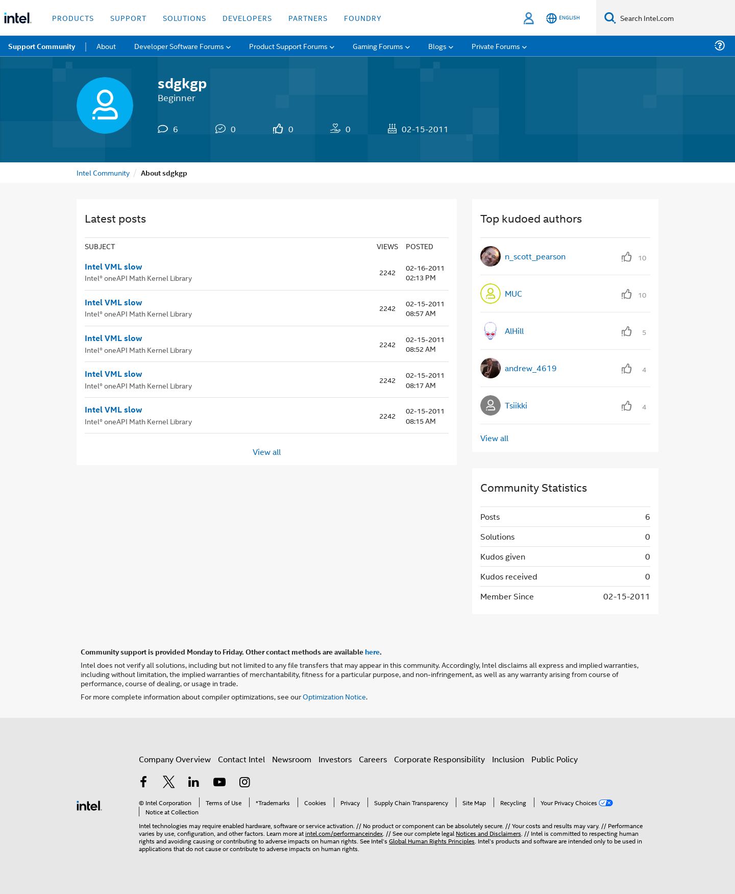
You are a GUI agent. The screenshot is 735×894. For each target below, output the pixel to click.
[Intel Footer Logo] (89, 804)
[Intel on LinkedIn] (194, 783)
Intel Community (103, 172)
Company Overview (175, 759)
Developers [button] (247, 17)
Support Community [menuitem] (41, 46)
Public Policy (554, 759)
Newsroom (291, 759)
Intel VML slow (113, 266)
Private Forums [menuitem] (496, 45)
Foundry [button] (363, 17)
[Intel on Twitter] (169, 783)
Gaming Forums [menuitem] (378, 45)
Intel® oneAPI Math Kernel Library (138, 277)
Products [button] (73, 17)
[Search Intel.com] (675, 18)
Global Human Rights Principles (432, 840)
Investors (335, 759)
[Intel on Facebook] (143, 783)
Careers (373, 759)
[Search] (610, 17)
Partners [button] (308, 17)
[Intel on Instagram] (244, 783)
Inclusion (508, 759)
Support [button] (128, 17)
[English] (563, 18)
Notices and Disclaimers (488, 833)
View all (267, 451)
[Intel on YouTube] (219, 783)
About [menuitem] (106, 45)
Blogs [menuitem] (437, 45)
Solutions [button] (184, 17)
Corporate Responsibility (439, 759)
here (372, 651)
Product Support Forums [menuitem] (288, 45)
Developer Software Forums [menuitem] (179, 45)
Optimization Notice (334, 696)
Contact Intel (241, 759)
